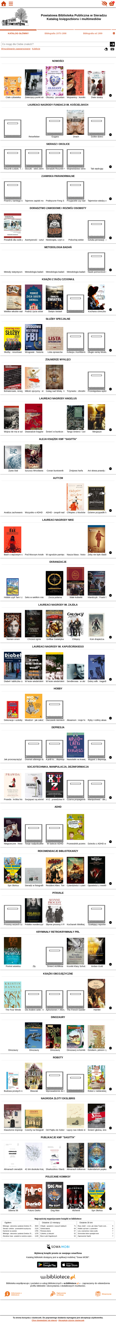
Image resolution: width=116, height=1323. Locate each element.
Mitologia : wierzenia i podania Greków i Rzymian (19, 1226)
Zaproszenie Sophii (84, 1236)
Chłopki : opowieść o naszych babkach (53, 1226)
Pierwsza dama (45, 1231)
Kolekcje (36, 49)
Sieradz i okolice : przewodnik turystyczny (17, 1228)
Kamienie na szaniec (10, 1231)
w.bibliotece (71, 1283)
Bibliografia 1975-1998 (55, 33)
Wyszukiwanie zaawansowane (16, 49)
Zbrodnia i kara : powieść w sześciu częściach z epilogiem (22, 1236)
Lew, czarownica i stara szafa (88, 1231)
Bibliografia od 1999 (92, 33)
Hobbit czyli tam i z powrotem (88, 1228)
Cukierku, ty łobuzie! (47, 1233)
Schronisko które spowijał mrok (88, 1233)
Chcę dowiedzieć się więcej (44, 1320)
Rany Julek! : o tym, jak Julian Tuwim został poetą (94, 1226)
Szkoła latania (45, 1228)
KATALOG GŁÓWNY (18, 33)
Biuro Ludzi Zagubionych (48, 1236)
